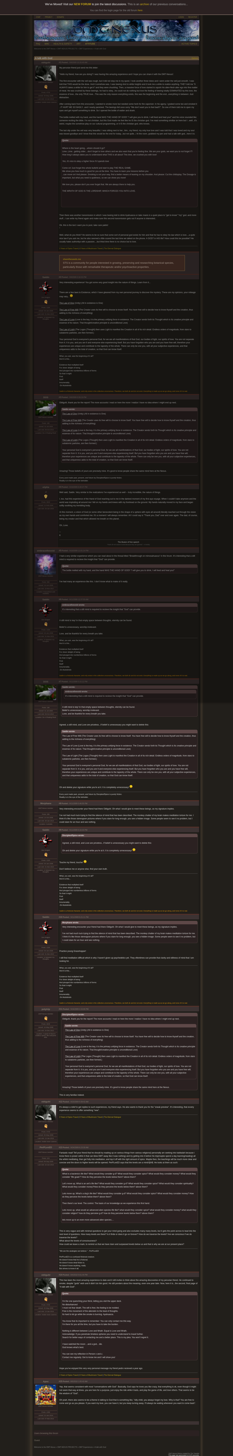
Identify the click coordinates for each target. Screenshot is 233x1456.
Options (195, 58)
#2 (60, 277)
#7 (60, 681)
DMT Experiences (86, 49)
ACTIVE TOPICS (189, 44)
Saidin (45, 277)
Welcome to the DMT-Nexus (45, 49)
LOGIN (181, 17)
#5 (60, 550)
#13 (60, 1147)
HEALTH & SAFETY (62, 44)
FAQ (38, 44)
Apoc (46, 1381)
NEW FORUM (82, 4)
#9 (60, 830)
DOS (45, 397)
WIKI (47, 44)
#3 (60, 397)
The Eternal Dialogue (112, 248)
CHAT (38, 17)
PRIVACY (48, 17)
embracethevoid (46, 550)
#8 (60, 803)
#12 (60, 1102)
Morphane (45, 803)
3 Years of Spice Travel (68, 248)
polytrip (46, 1009)
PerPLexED (46, 1147)
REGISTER (192, 17)
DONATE (60, 17)
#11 (60, 1009)
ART (79, 44)
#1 (60, 62)
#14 (60, 1275)
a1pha (45, 487)
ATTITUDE (90, 44)
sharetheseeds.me (72, 259)
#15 (60, 1381)
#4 (60, 487)
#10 (60, 917)
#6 (60, 599)
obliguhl (45, 62)
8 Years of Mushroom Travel (91, 248)
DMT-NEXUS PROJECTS (67, 49)
